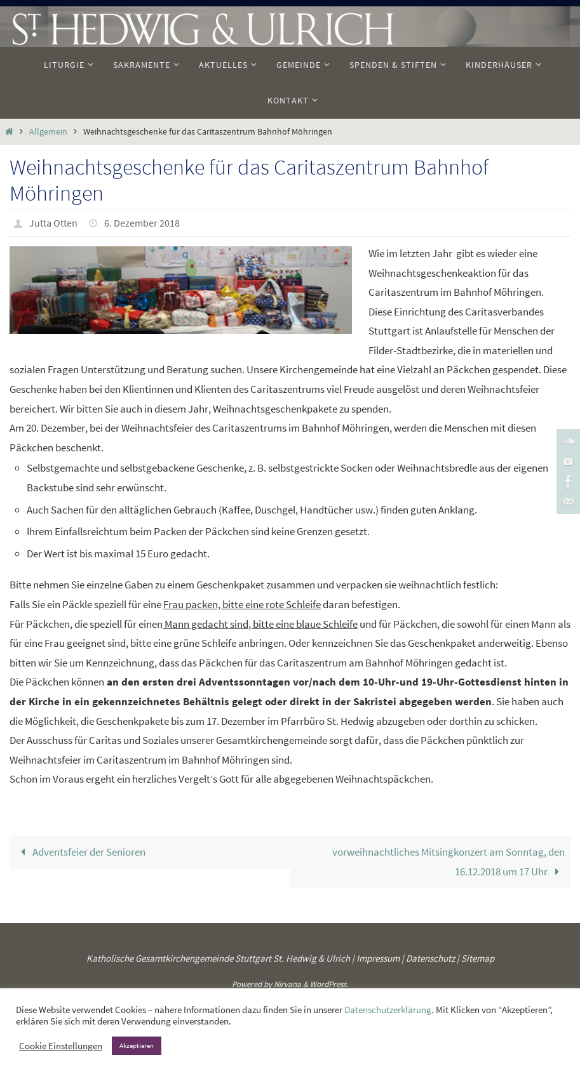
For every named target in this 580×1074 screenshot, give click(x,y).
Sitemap (477, 958)
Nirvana (287, 984)
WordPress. (329, 984)
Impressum (378, 958)
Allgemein (48, 131)
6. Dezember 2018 (142, 222)
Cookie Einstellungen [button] (60, 1046)
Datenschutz (430, 958)
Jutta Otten (53, 222)
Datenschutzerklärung (387, 1010)
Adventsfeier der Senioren (80, 852)
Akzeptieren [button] (136, 1045)
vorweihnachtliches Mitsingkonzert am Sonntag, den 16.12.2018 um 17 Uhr (448, 861)
